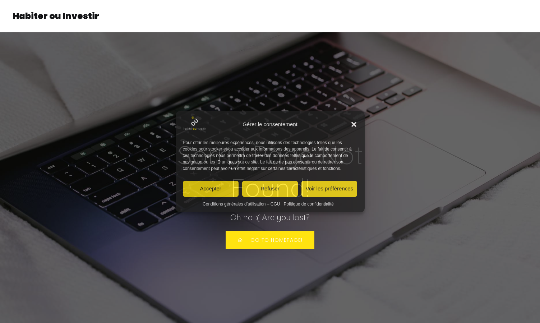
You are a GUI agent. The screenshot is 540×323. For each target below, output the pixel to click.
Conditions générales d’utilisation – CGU (241, 204)
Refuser (270, 188)
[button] (353, 124)
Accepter (210, 188)
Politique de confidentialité (309, 204)
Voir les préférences (330, 188)
